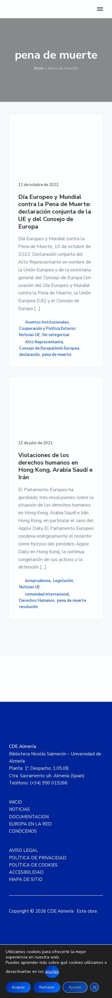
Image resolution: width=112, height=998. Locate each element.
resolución (28, 607)
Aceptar (18, 987)
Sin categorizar (56, 335)
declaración (29, 354)
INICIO (15, 802)
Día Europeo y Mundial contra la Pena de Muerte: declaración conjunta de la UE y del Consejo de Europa (54, 212)
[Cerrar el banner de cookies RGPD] (94, 987)
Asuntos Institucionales (47, 322)
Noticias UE (29, 335)
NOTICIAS (19, 809)
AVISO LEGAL (23, 850)
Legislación (63, 580)
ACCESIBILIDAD (26, 872)
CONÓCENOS (23, 831)
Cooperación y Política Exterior (47, 328)
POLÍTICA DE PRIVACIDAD (37, 858)
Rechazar (46, 987)
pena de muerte (56, 354)
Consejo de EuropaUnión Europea (49, 348)
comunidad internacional (47, 594)
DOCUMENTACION (29, 817)
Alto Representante (44, 342)
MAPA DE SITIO (25, 879)
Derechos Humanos (37, 600)
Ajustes (75, 987)
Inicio (39, 68)
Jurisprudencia (37, 580)
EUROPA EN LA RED (30, 824)
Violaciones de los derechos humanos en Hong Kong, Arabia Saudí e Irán (55, 466)
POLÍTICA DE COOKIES (33, 865)
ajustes (52, 971)
